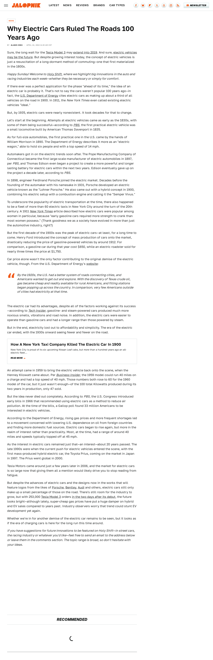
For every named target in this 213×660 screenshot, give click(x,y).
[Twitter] (156, 5)
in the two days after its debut (93, 496)
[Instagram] (170, 5)
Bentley (70, 487)
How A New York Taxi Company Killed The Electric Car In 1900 (66, 344)
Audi (81, 487)
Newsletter (196, 5)
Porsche (58, 487)
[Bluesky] (142, 5)
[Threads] (163, 5)
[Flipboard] (149, 5)
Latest (54, 5)
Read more (17, 358)
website (92, 264)
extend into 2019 (85, 52)
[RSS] (177, 5)
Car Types (117, 5)
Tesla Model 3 (56, 52)
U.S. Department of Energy (39, 95)
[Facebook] (135, 5)
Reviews (82, 5)
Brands (99, 5)
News (67, 5)
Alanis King (16, 45)
